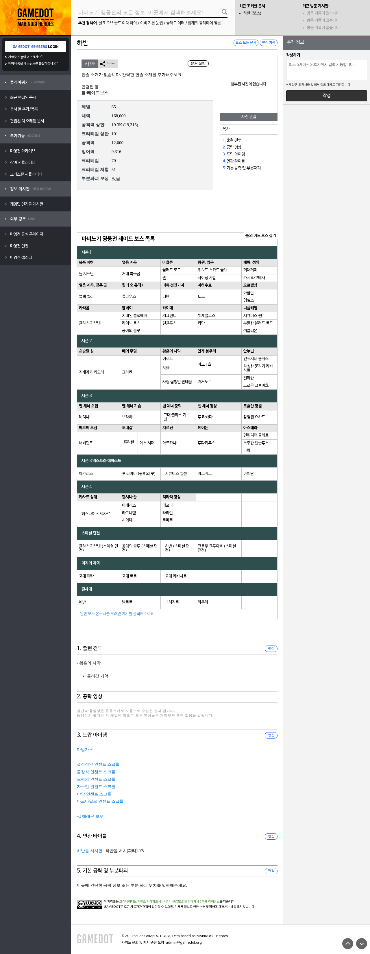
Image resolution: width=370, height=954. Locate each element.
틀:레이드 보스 (95, 93)
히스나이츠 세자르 (96, 514)
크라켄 (127, 372)
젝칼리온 (250, 331)
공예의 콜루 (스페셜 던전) (140, 548)
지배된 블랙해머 (134, 316)
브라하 (127, 417)
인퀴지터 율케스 (256, 359)
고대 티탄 (86, 576)
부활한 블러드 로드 (258, 323)
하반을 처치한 (89, 851)
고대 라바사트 (176, 576)
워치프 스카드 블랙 (212, 270)
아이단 (248, 474)
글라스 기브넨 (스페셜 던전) (98, 548)
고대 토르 (129, 576)
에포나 (167, 505)
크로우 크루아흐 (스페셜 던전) (217, 548)
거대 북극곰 (131, 274)
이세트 (167, 359)
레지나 (84, 417)
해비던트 (86, 443)
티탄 (165, 297)
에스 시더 (147, 443)
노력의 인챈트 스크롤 (96, 779)
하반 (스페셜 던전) (177, 548)
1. (224, 140)
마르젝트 (205, 474)
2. (224, 147)
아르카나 (169, 443)
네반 (82, 602)
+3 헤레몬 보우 (90, 816)
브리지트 (172, 602)
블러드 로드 (171, 270)
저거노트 (205, 382)
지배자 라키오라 (91, 372)
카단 (201, 323)
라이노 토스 (131, 323)
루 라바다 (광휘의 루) (139, 474)
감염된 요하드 (254, 417)
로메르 (167, 520)
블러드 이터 (175, 23)
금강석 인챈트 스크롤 (96, 772)
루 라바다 (205, 417)
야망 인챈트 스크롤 (94, 794)
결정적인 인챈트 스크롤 (98, 764)
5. (224, 168)
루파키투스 (206, 443)
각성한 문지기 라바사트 (258, 368)
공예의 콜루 (131, 331)
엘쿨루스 (169, 323)
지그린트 (169, 316)
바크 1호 (204, 364)
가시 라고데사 (254, 278)
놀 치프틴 (86, 274)
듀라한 (129, 442)
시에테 (127, 520)
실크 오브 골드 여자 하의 (118, 23)
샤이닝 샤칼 (207, 278)
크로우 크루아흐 (256, 386)
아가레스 (86, 474)
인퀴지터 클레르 (256, 435)
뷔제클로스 (206, 316)
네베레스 (129, 505)
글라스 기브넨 (90, 323)
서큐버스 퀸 (252, 316)
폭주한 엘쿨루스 (256, 443)
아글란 (248, 293)
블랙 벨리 (86, 297)
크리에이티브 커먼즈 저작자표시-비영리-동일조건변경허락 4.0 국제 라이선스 (169, 901)
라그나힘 (129, 513)
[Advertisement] (177, 212)
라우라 (203, 602)
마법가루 (85, 749)
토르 (201, 297)
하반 (165, 368)
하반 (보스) (252, 13)
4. (224, 161)
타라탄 (167, 513)
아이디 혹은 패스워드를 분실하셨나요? (33, 63)
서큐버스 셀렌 (176, 474)
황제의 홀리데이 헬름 (204, 23)
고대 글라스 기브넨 (177, 417)
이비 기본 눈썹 (151, 23)
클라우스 (129, 297)
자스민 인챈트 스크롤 (96, 786)
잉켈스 (248, 300)
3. (224, 154)
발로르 (127, 602)
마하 (246, 451)
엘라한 (248, 378)
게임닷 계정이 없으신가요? (25, 57)
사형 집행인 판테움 (177, 382)
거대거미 (250, 270)
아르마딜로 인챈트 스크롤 (100, 801)
